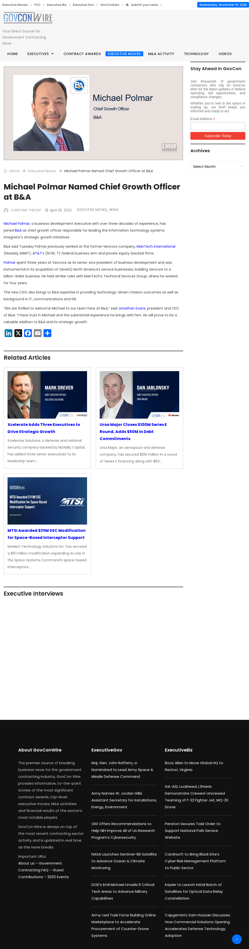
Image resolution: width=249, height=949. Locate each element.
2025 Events (58, 876)
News (113, 209)
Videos (225, 53)
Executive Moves (124, 53)
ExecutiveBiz (179, 750)
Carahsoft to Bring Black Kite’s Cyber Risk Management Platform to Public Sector (195, 861)
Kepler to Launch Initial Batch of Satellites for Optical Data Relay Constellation (194, 891)
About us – (28, 863)
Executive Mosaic (15, 5)
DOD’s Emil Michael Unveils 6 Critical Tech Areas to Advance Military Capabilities (122, 891)
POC (37, 5)
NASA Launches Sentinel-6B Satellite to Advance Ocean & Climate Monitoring (124, 861)
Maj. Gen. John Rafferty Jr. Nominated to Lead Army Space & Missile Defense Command (122, 769)
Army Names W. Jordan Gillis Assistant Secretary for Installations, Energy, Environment (124, 800)
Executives (38, 53)
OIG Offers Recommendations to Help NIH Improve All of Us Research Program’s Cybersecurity (123, 830)
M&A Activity (161, 53)
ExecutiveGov (106, 750)
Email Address (202, 119)
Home (12, 53)
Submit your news (142, 5)
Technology (196, 53)
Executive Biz (57, 5)
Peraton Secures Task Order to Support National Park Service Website (193, 830)
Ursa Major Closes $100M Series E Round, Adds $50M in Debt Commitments (133, 432)
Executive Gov (83, 5)
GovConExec (109, 5)
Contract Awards (82, 53)
